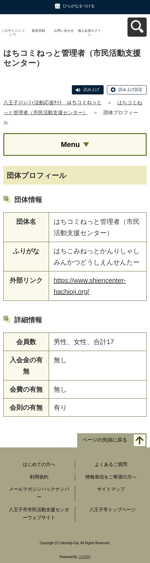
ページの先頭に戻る (104, 439)
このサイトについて (13, 32)
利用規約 (39, 476)
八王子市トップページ (112, 509)
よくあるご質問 (111, 464)
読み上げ (91, 89)
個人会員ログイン (89, 32)
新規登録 (38, 30)
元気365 (84, 557)
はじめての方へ (39, 464)
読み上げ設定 (130, 89)
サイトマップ (111, 489)
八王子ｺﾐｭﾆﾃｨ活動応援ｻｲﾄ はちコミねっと (52, 102)
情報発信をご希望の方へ (110, 476)
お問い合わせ (64, 30)
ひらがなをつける (79, 6)
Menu (70, 144)
